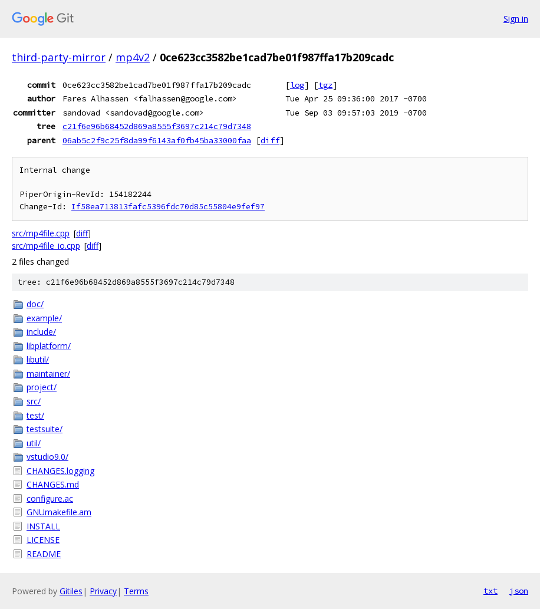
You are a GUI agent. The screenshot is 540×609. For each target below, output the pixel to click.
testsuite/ (44, 428)
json (518, 590)
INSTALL (43, 526)
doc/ (35, 304)
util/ (34, 443)
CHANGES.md (53, 484)
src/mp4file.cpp (41, 233)
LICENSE (43, 539)
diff (270, 140)
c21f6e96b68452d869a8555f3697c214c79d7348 (156, 126)
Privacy (103, 591)
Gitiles (71, 591)
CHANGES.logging (60, 470)
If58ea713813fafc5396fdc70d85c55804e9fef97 (168, 207)
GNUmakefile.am (59, 512)
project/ (42, 387)
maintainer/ (48, 373)
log (297, 85)
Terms (136, 591)
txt (490, 590)
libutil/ (38, 359)
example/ (44, 318)
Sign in (515, 18)
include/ (41, 331)
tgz (325, 85)
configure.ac (50, 498)
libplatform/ (49, 345)
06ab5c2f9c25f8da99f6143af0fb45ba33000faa (156, 140)
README (44, 553)
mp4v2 (133, 57)
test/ (35, 415)
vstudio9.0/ (47, 456)
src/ (34, 401)
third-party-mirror (59, 57)
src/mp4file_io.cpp (46, 245)
